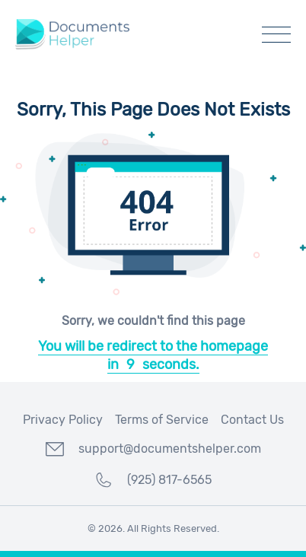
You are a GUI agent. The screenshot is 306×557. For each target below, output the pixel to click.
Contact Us (252, 419)
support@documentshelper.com (153, 449)
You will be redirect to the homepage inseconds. (153, 355)
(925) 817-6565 (153, 480)
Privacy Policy (63, 419)
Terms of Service (162, 419)
